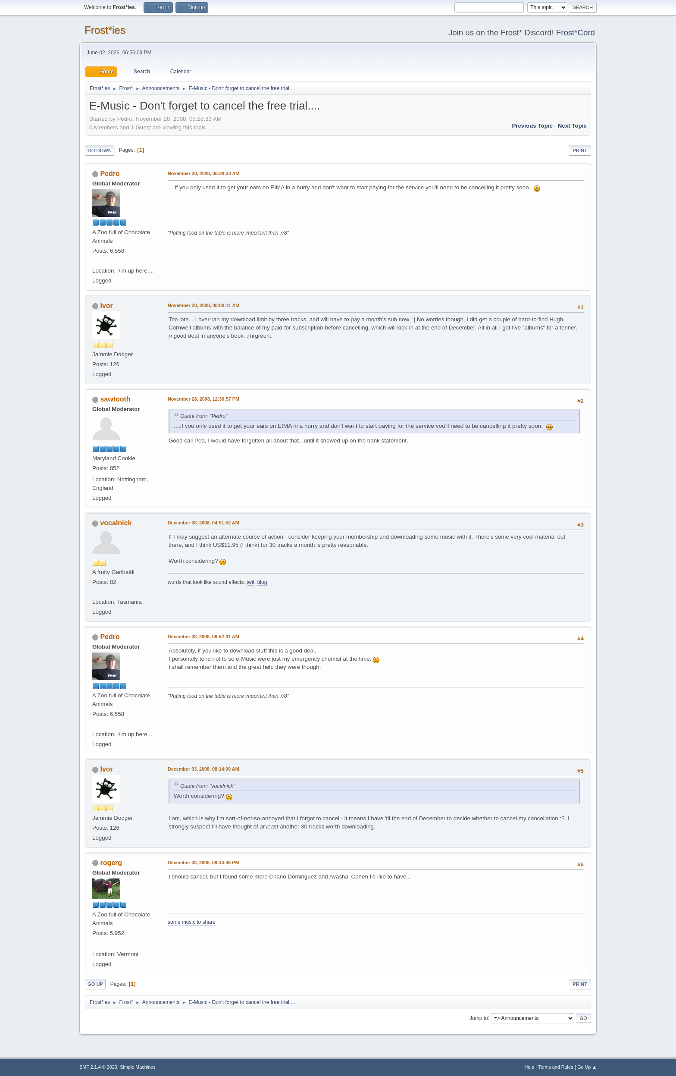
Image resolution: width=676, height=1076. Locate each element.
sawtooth (115, 399)
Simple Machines (137, 1067)
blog (262, 582)
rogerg (111, 862)
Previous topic (532, 125)
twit (250, 582)
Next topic (572, 125)
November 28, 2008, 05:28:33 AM (203, 173)
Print (580, 150)
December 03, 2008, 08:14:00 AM (203, 769)
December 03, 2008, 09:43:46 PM (203, 862)
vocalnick (115, 523)
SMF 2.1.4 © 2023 (98, 1067)
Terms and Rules (555, 1067)
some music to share (192, 922)
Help (529, 1067)
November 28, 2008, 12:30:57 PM (203, 399)
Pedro (109, 173)
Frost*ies (104, 30)
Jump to (478, 1018)
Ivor (106, 305)
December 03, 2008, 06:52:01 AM (203, 636)
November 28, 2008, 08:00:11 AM (203, 305)
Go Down (100, 150)
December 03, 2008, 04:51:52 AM (203, 522)
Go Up (95, 984)
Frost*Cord (575, 32)
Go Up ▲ (587, 1067)
